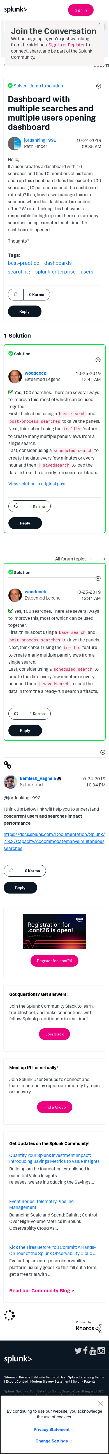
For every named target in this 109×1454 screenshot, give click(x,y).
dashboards (58, 263)
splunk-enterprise (55, 271)
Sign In (81, 10)
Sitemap (10, 1377)
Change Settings (52, 1441)
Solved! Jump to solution (38, 86)
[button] (97, 87)
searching (19, 271)
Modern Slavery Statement (50, 1381)
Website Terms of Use (49, 1377)
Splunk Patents (84, 1381)
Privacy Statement (52, 1429)
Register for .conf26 (54, 960)
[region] (54, 1424)
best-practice (23, 263)
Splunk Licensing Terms (86, 1377)
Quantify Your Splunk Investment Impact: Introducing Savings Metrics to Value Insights (54, 1158)
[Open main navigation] (101, 9)
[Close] (100, 1403)
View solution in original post (37, 484)
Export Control (17, 1381)
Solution (22, 353)
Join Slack (54, 1034)
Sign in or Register (66, 45)
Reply (24, 311)
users (87, 271)
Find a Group (54, 1107)
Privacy (24, 1377)
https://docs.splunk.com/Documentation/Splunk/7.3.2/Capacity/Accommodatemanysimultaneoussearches (54, 841)
